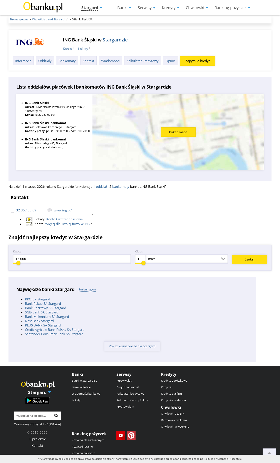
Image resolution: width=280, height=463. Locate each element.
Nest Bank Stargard (39, 321)
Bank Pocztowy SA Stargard (45, 308)
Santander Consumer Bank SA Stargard (54, 334)
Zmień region (87, 289)
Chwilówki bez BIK (172, 413)
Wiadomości (110, 61)
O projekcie (37, 439)
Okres (139, 251)
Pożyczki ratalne (82, 446)
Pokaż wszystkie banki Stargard (132, 346)
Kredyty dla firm (171, 393)
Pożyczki (166, 387)
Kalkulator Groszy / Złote (132, 400)
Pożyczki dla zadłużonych (88, 440)
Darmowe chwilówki (174, 420)
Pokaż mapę (178, 132)
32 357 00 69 (26, 210)
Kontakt (88, 61)
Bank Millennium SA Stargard (47, 316)
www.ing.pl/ (63, 210)
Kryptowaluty (125, 407)
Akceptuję (236, 459)
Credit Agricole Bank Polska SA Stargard (54, 329)
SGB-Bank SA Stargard (41, 312)
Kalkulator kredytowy (143, 61)
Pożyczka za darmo (173, 400)
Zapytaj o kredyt (197, 61)
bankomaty (120, 186)
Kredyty (168, 374)
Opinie (171, 61)
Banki (77, 374)
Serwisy (123, 374)
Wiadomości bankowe (86, 393)
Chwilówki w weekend (175, 426)
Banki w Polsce (81, 387)
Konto (67, 48)
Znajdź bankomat (127, 387)
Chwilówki (171, 407)
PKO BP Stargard (37, 299)
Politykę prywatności (216, 459)
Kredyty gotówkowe (174, 380)
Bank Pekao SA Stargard (43, 303)
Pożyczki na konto (83, 453)
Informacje (23, 61)
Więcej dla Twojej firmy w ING (68, 224)
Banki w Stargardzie (84, 380)
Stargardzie (115, 39)
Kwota (17, 251)
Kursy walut (124, 380)
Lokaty (83, 48)
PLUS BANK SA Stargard (43, 325)
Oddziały (45, 61)
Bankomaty (67, 61)
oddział (101, 186)
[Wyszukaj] (56, 415)
